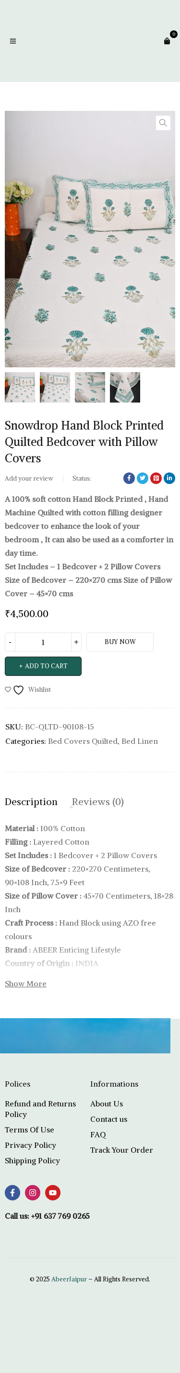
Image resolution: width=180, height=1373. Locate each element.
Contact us (108, 1119)
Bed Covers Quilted (83, 741)
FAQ (98, 1134)
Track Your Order (121, 1150)
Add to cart (46, 666)
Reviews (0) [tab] (98, 801)
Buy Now (120, 642)
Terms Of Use (29, 1129)
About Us (106, 1103)
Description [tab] (31, 801)
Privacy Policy (30, 1145)
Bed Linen (139, 741)
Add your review (29, 478)
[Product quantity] (43, 642)
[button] (163, 123)
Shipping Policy (32, 1160)
